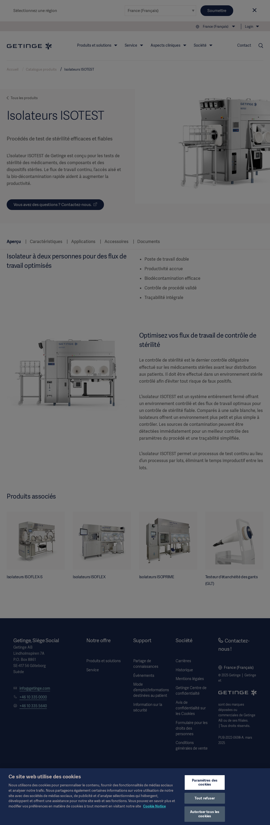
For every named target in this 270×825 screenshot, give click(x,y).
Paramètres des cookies (204, 786)
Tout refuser (205, 802)
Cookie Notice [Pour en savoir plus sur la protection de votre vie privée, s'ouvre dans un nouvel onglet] (154, 810)
